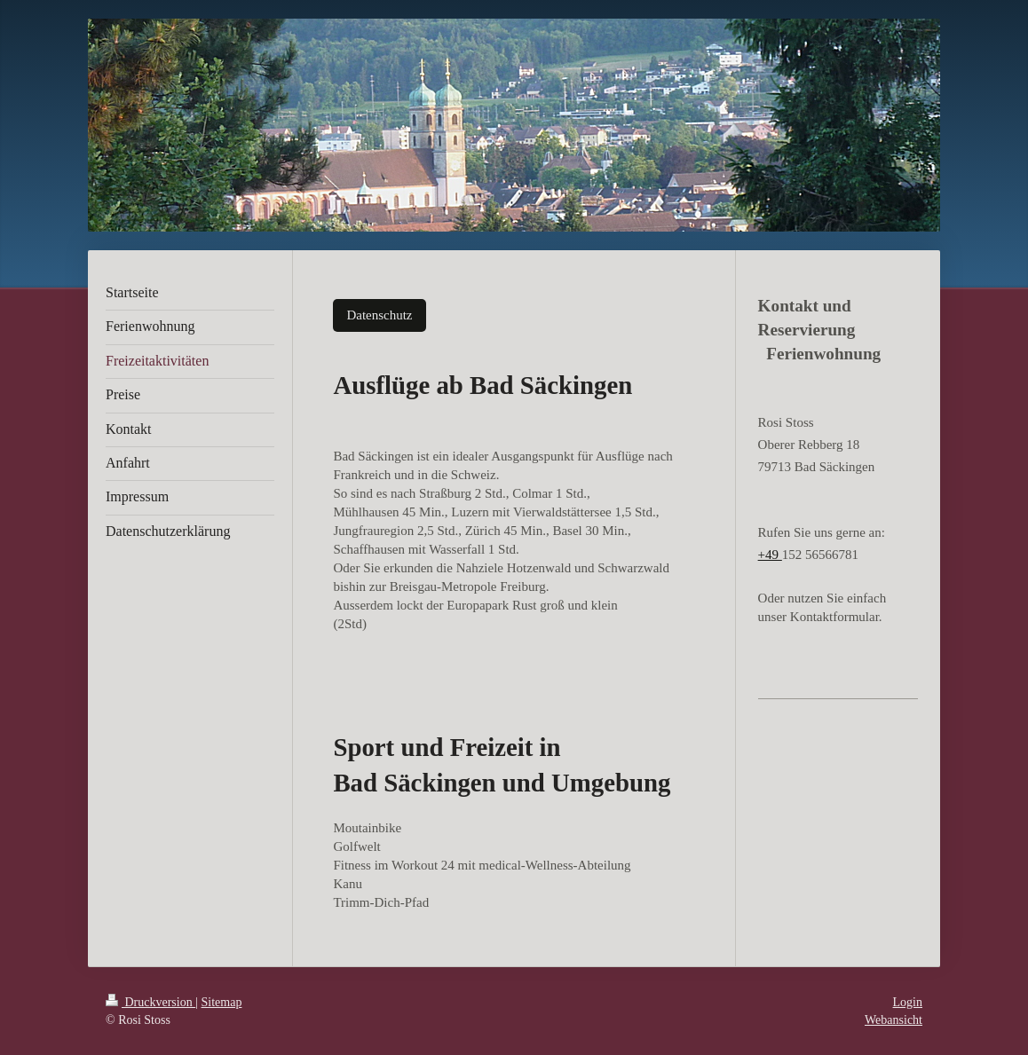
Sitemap (222, 1002)
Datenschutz (379, 315)
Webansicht (893, 1020)
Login (907, 1002)
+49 (770, 554)
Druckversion (150, 1002)
